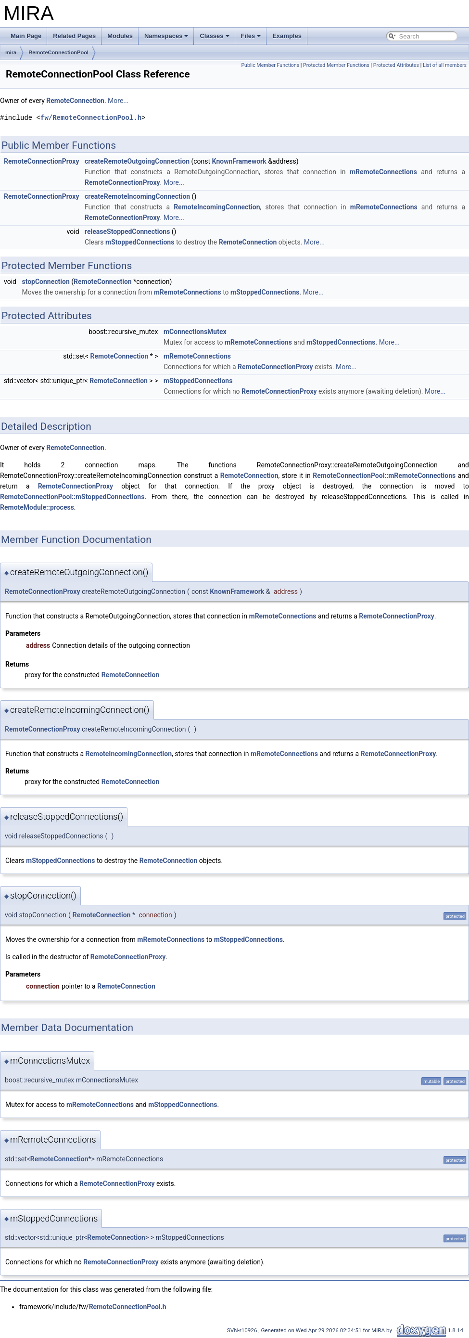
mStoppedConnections (139, 242)
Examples (287, 35)
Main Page (26, 35)
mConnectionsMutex (195, 331)
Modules (120, 35)
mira (10, 52)
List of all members (445, 65)
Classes (214, 35)
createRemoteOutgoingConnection (137, 161)
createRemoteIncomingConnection (137, 196)
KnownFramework (239, 161)
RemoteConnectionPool (58, 52)
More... (118, 100)
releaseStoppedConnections (127, 231)
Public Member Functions (270, 65)
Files (251, 35)
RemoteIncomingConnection (217, 207)
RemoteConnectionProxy (41, 161)
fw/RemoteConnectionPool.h (90, 117)
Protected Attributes (396, 65)
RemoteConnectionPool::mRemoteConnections (384, 475)
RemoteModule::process (37, 507)
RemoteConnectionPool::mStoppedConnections (72, 497)
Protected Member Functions (336, 65)
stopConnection (45, 281)
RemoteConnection (75, 100)
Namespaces (166, 35)
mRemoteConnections (383, 172)
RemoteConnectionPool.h (127, 1307)
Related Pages (74, 35)
